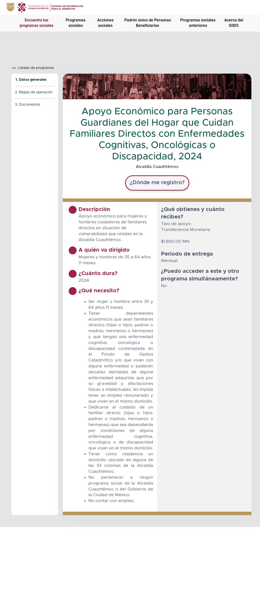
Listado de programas (36, 68)
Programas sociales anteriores (197, 23)
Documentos (29, 104)
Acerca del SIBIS (233, 23)
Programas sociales (75, 23)
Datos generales (33, 80)
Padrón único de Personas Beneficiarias (147, 23)
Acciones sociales (105, 23)
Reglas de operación (35, 92)
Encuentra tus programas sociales (36, 23)
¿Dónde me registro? (157, 182)
